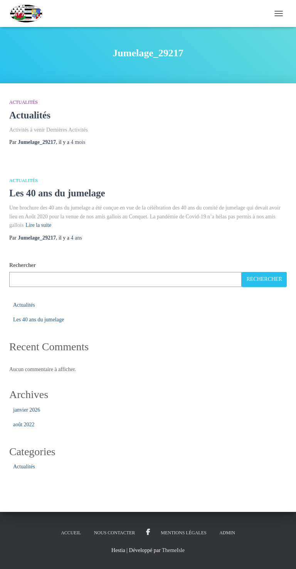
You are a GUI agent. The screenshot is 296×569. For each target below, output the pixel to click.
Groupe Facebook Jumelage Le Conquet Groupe (148, 532)
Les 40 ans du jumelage (57, 193)
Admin (227, 532)
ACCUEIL (71, 532)
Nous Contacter (114, 532)
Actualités (23, 102)
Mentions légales (183, 532)
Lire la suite (38, 225)
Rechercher (22, 265)
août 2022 (24, 424)
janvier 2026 (26, 410)
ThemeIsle (173, 550)
